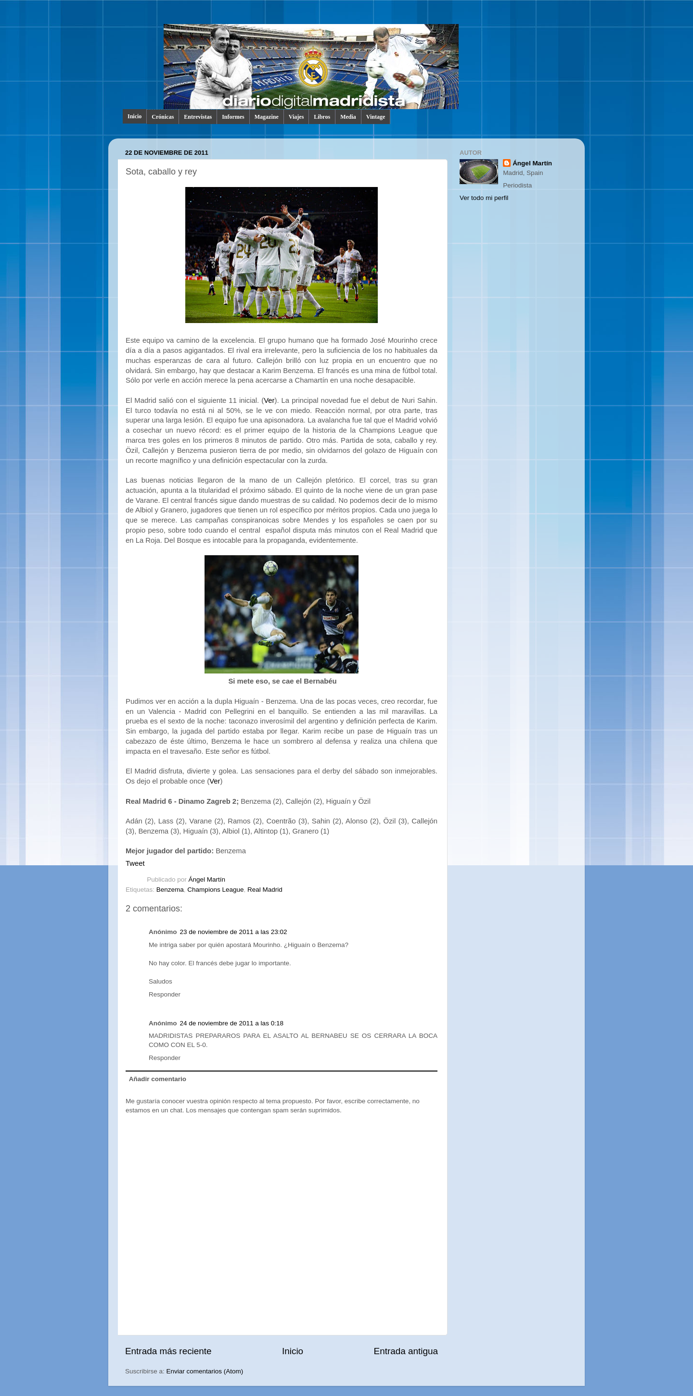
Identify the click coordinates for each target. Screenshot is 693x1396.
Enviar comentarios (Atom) (205, 1371)
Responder (164, 994)
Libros (322, 116)
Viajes (296, 116)
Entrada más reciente (168, 1351)
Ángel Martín (207, 879)
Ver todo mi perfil (484, 197)
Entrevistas (198, 116)
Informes (233, 116)
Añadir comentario (157, 1079)
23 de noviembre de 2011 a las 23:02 (233, 931)
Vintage (375, 116)
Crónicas (163, 116)
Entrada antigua (406, 1351)
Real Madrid (264, 889)
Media (348, 116)
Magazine (267, 116)
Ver (269, 400)
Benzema (170, 889)
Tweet (135, 863)
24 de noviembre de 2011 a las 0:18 (231, 1023)
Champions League (215, 889)
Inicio (134, 116)
